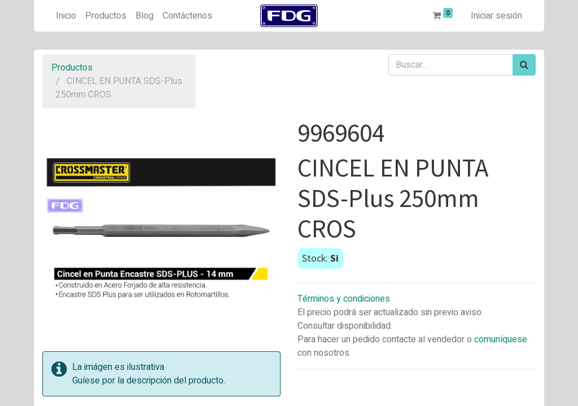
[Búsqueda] (524, 65)
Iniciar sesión (496, 16)
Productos (72, 67)
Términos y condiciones (343, 299)
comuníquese (500, 339)
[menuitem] (66, 16)
